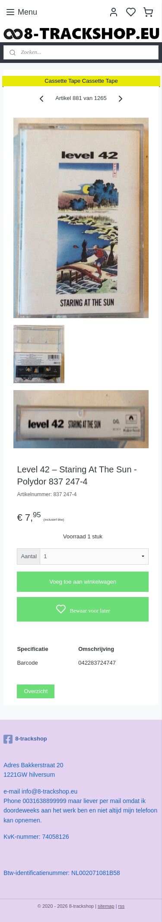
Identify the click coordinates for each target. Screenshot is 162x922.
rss (121, 906)
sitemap (106, 906)
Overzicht (36, 691)
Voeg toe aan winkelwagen (82, 581)
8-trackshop (25, 739)
